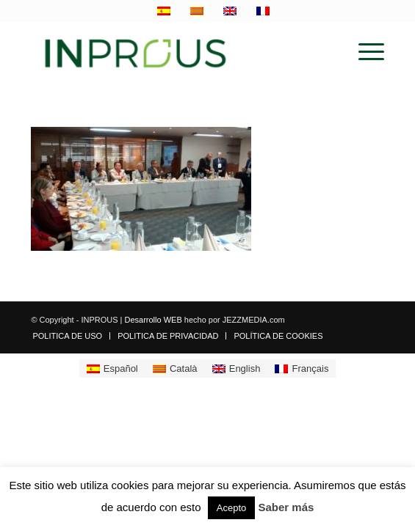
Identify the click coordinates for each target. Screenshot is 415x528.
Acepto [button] (231, 507)
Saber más (286, 507)
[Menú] (364, 52)
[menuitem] (364, 52)
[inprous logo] (172, 52)
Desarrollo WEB (152, 319)
